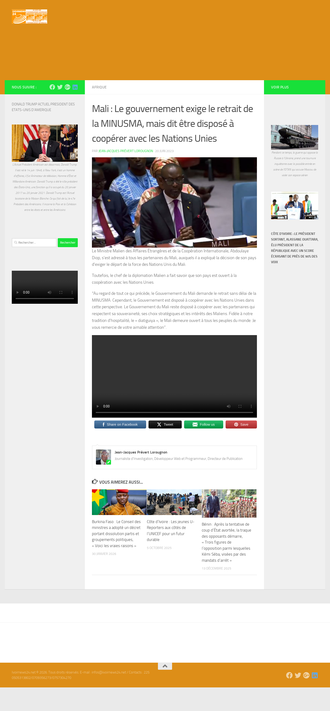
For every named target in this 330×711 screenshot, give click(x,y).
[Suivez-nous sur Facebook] (52, 110)
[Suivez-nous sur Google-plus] (67, 110)
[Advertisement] (165, 68)
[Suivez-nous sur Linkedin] (75, 110)
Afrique (99, 110)
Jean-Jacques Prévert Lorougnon (126, 175)
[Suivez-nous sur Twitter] (60, 110)
